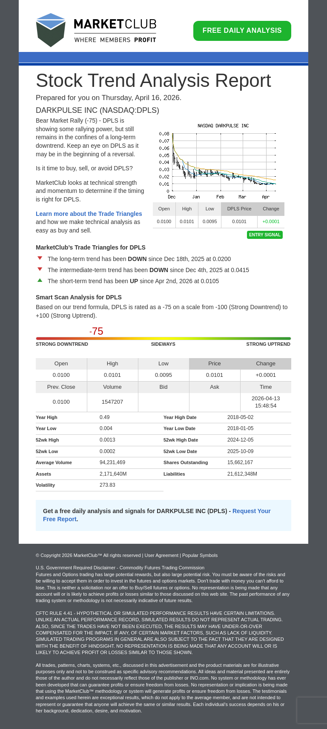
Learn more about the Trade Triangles (89, 213)
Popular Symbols (200, 555)
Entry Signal (265, 234)
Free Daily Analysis (242, 30)
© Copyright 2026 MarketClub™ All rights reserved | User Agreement (108, 555)
